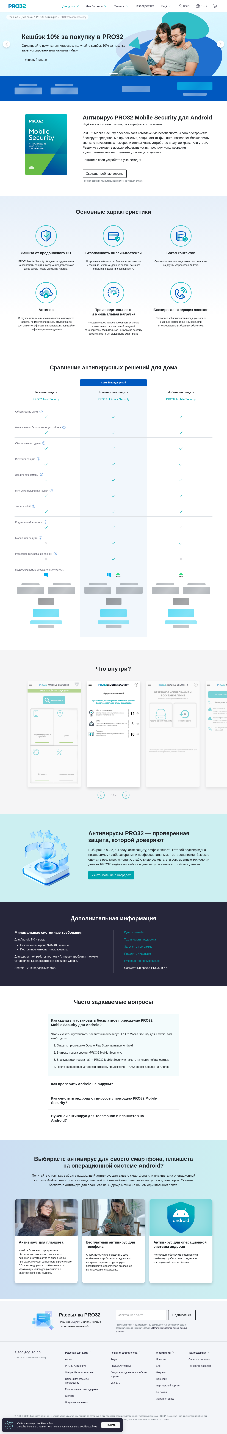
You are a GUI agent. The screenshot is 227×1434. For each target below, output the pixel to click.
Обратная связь (165, 1398)
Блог (158, 1365)
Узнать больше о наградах (111, 875)
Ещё (166, 6)
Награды (161, 1372)
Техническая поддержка (140, 939)
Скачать (121, 6)
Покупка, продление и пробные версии (128, 1374)
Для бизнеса (96, 6)
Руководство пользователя (142, 960)
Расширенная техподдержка (81, 1389)
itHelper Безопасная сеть (79, 1372)
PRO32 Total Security (46, 399)
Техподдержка (144, 5)
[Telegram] (43, 1368)
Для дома (71, 6)
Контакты (161, 1392)
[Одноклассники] (35, 1368)
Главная (13, 17)
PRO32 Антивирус (46, 17)
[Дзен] (17, 1368)
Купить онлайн (134, 932)
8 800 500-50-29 (28, 1353)
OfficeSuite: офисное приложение (77, 1381)
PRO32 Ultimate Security (113, 399)
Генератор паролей (200, 1365)
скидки (75, 1322)
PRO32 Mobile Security (181, 399)
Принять (110, 1425)
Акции (68, 1359)
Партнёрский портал (168, 1385)
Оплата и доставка (199, 1359)
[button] (201, 6)
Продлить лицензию (137, 953)
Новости (161, 1359)
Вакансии (161, 1379)
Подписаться (182, 1315)
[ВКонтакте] (26, 1368)
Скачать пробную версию (104, 173)
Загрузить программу (138, 946)
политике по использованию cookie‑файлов (72, 1426)
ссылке (165, 1419)
